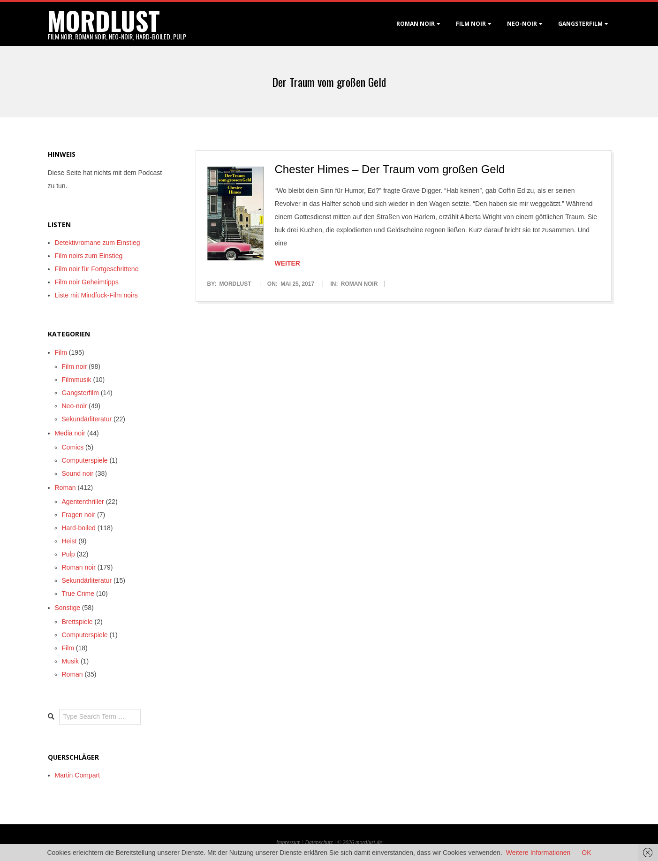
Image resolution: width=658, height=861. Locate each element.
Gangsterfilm (580, 24)
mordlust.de (368, 842)
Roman (65, 487)
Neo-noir (74, 406)
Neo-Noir (522, 24)
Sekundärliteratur (87, 419)
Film (61, 352)
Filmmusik (76, 379)
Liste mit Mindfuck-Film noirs (96, 295)
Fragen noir (79, 514)
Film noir (471, 24)
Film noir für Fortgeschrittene (97, 269)
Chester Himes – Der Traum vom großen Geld (390, 169)
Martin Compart (77, 775)
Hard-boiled (79, 528)
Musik (70, 661)
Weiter (287, 263)
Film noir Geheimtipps (87, 282)
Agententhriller (83, 501)
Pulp (68, 554)
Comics (73, 447)
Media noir (70, 433)
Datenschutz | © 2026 (330, 842)
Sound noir (78, 473)
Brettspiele (77, 621)
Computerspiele (85, 460)
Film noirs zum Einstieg (89, 255)
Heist (69, 541)
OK (586, 852)
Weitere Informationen (538, 852)
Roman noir (415, 24)
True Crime (78, 593)
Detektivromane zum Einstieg (97, 242)
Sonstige (67, 607)
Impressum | (290, 842)
